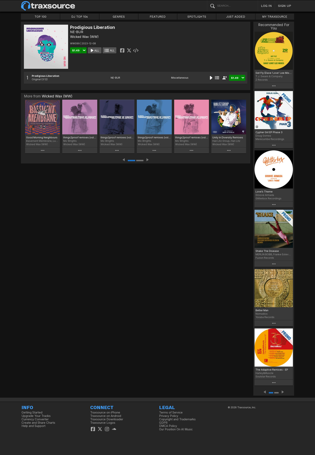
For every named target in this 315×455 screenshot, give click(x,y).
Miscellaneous (179, 77)
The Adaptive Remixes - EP (272, 369)
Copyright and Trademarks (177, 419)
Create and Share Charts (38, 423)
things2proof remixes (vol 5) (79, 137)
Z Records (262, 79)
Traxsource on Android (105, 416)
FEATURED (158, 16)
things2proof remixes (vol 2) (191, 137)
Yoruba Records (265, 317)
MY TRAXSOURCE (274, 16)
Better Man (262, 310)
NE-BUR (76, 32)
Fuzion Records (265, 257)
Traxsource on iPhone (105, 412)
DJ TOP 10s (79, 16)
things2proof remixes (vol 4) (117, 137)
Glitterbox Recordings (268, 198)
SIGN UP (284, 6)
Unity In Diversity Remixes (227, 137)
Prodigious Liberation (45, 75)
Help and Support (33, 426)
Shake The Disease (267, 250)
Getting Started (31, 412)
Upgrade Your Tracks (36, 416)
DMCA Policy (168, 426)
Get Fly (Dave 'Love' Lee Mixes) (274, 72)
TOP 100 (40, 16)
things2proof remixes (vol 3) (154, 137)
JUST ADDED (235, 16)
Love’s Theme (264, 191)
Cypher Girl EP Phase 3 (269, 132)
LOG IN (266, 6)
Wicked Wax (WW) (84, 37)
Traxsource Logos (102, 423)
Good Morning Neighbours (41, 137)
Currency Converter (35, 419)
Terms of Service (171, 412)
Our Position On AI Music (176, 429)
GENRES (119, 16)
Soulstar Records (266, 376)
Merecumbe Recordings (270, 139)
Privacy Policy (168, 416)
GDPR (163, 423)
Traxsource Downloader (106, 419)
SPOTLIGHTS (196, 16)
